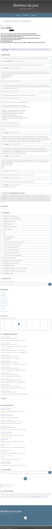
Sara (6, 91)
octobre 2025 (4, 303)
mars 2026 (3, 293)
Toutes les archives (5, 311)
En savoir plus (9, 528)
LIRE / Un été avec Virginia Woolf (11, 250)
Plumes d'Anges (5, 380)
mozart (48, 494)
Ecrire (4, 231)
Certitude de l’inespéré (6, 433)
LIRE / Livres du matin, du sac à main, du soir (14, 242)
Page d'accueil (15, 21)
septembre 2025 (4, 305)
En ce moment (4, 439)
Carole (6, 184)
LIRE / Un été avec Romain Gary (11, 247)
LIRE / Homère (7, 239)
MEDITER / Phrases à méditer (9, 257)
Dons (2, 457)
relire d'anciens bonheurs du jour (21, 494)
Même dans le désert (11, 338)
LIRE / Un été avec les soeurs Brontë (12, 244)
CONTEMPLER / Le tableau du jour (10, 216)
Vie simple (3, 451)
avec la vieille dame (24, 496)
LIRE (4, 234)
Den (6, 170)
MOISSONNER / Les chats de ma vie (11, 263)
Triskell (6, 155)
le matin (41, 49)
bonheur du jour (5, 496)
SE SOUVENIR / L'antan (8, 273)
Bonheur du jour (26, 5)
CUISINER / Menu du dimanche (10, 226)
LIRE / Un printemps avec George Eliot (12, 255)
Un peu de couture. (7, 21)
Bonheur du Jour (5, 350)
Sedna (6, 177)
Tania (2, 392)
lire (11, 494)
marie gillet (45, 496)
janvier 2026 (3, 297)
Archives (25, 15)
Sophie (6, 132)
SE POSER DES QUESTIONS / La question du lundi (14, 271)
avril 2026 (3, 291)
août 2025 (3, 307)
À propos (33, 15)
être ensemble (14, 496)
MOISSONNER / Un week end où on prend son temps (15, 268)
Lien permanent (5, 49)
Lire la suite (3, 208)
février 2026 (3, 295)
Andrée (2, 356)
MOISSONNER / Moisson (8, 265)
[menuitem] (17, 15)
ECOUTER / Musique (7, 229)
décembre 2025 (4, 299)
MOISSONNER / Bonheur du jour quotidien (24, 49)
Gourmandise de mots (9, 237)
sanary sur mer (4, 494)
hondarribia (46, 49)
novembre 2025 (4, 301)
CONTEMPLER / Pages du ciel (9, 221)
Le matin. (6, 27)
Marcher (3, 445)
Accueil (17, 15)
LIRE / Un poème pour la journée (11, 252)
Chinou (6, 67)
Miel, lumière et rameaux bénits (9, 427)
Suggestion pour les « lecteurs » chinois (11, 421)
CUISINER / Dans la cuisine (9, 224)
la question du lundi (36, 496)
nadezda (7, 144)
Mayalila (3, 362)
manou (2, 338)
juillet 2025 (3, 309)
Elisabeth (3, 368)
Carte (4, 398)
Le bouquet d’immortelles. (25, 21)
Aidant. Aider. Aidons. (6, 463)
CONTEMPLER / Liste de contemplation (12, 218)
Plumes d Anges (8, 61)
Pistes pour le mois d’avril (17, 350)
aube (38, 49)
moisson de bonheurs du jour (38, 494)
